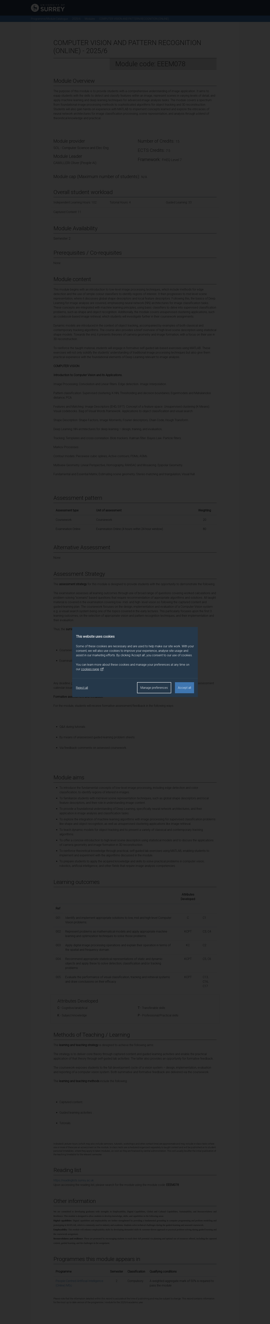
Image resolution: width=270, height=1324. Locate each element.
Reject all (82, 687)
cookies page (92, 669)
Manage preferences (154, 687)
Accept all (184, 687)
